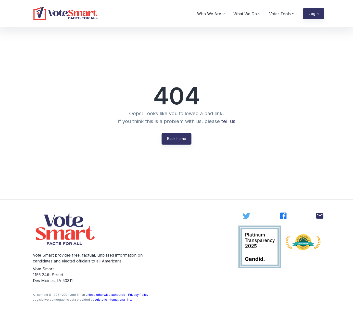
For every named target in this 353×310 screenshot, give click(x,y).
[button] (313, 13)
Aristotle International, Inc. (113, 299)
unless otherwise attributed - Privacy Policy (117, 295)
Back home (176, 138)
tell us (228, 121)
